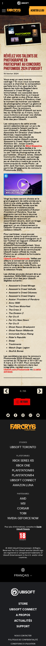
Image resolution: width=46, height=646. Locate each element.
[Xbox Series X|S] (23, 460)
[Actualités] (23, 620)
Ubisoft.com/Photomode (16, 258)
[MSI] (23, 503)
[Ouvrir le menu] (4, 11)
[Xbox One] (23, 465)
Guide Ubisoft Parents (28, 527)
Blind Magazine (34, 145)
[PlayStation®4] (23, 475)
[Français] (23, 572)
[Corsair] (23, 508)
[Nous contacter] (23, 635)
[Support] (23, 626)
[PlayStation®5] (23, 470)
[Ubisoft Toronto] (23, 447)
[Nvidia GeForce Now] (23, 518)
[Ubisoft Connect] (23, 609)
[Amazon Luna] (23, 485)
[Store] (23, 603)
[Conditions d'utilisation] (23, 643)
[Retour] (22, 402)
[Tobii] (23, 513)
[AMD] (23, 498)
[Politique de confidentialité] (23, 639)
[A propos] (23, 614)
